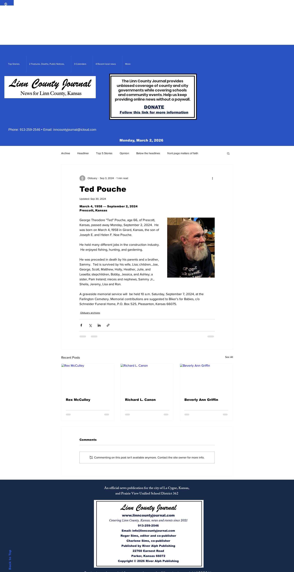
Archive (65, 153)
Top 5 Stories (104, 153)
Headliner (83, 153)
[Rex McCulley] (87, 379)
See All (229, 356)
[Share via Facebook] (81, 325)
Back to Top (10, 560)
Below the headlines (148, 153)
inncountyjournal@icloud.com (74, 129)
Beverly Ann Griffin (201, 400)
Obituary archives (90, 312)
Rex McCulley (78, 400)
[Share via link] (108, 325)
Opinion (124, 153)
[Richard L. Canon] (147, 379)
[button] (228, 153)
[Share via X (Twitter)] (90, 325)
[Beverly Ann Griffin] (206, 379)
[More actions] (212, 178)
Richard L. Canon (140, 400)
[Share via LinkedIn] (99, 325)
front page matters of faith (182, 153)
